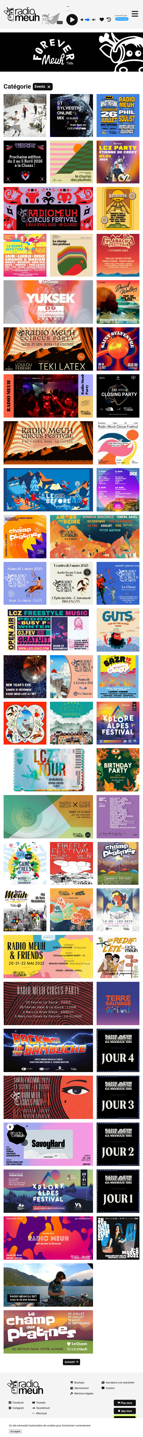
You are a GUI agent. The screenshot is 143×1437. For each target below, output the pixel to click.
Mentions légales (81, 1393)
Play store (125, 1402)
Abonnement (79, 1388)
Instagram (16, 1408)
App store (125, 1410)
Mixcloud (39, 1413)
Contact (108, 1388)
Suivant (71, 1362)
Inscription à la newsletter (118, 1382)
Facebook (16, 1402)
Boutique (77, 1382)
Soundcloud (41, 1408)
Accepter (15, 1431)
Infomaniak (122, 19)
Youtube (39, 1402)
